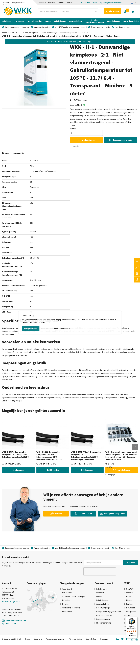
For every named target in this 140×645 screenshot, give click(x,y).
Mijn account (114, 11)
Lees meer (54, 328)
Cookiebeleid (65, 328)
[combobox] (68, 11)
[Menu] (135, 618)
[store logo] (11, 11)
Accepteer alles (30, 328)
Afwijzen (44, 328)
